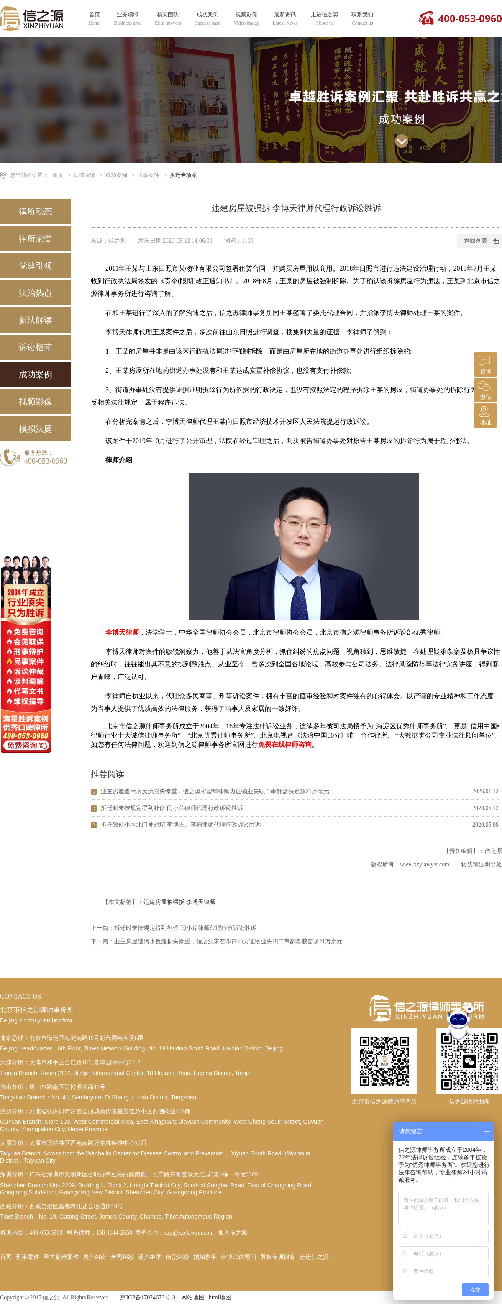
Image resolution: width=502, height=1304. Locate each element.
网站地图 (193, 1297)
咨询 (484, 363)
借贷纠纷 (177, 1257)
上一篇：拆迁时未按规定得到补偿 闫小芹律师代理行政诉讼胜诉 (173, 928)
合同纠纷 (122, 1257)
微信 (484, 389)
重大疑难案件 (61, 1257)
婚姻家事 (205, 1257)
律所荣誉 (35, 238)
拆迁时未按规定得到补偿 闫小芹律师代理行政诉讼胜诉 (172, 808)
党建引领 (35, 265)
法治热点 (35, 292)
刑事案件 (27, 1257)
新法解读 (35, 320)
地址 (484, 414)
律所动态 (35, 211)
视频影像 (246, 18)
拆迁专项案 (183, 175)
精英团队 (168, 18)
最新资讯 (285, 18)
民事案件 (148, 175)
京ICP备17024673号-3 (147, 1297)
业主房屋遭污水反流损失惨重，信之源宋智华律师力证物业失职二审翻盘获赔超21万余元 (215, 791)
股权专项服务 (277, 1257)
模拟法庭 (35, 428)
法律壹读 (84, 175)
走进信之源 (324, 18)
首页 (94, 18)
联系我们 (362, 18)
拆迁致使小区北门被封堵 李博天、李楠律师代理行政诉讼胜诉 (181, 825)
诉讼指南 (35, 347)
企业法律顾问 (238, 1257)
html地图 (220, 1297)
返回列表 (475, 241)
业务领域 (127, 18)
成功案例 (207, 18)
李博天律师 (200, 902)
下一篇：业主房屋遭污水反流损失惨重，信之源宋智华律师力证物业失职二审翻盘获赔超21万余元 (217, 941)
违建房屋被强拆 (163, 902)
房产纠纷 (94, 1257)
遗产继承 (149, 1257)
